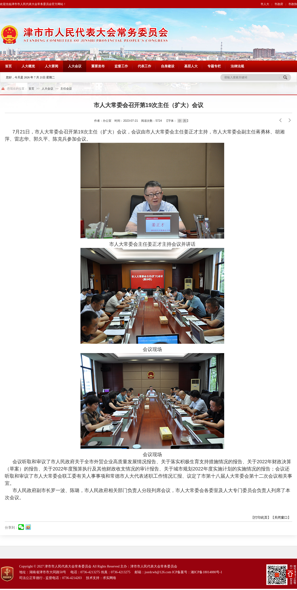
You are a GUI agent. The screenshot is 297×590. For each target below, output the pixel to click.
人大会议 (74, 66)
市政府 (278, 4)
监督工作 (121, 66)
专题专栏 (214, 66)
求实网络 (109, 578)
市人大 (265, 4)
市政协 (292, 4)
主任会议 (66, 88)
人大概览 (28, 66)
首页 (8, 66)
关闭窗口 (281, 517)
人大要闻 (51, 66)
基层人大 (191, 66)
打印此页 (261, 517)
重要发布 (98, 66)
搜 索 (285, 77)
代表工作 (144, 66)
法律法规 (237, 66)
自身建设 (167, 66)
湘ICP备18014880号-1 (206, 572)
